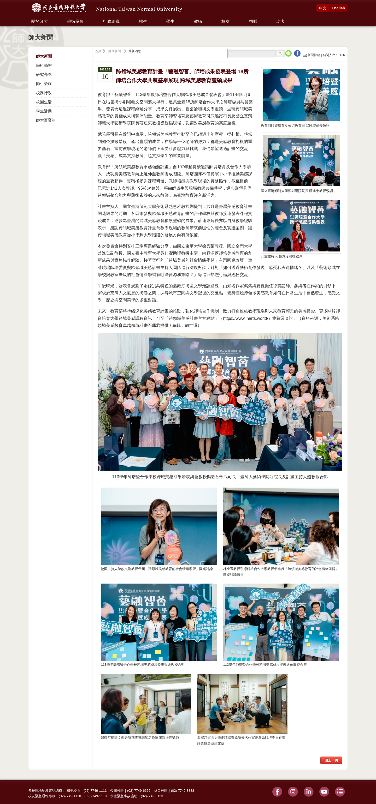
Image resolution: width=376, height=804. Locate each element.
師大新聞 (44, 56)
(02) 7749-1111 (95, 791)
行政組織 (111, 21)
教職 (198, 21)
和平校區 (73, 791)
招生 (143, 21)
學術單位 (75, 21)
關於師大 (39, 21)
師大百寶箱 (46, 120)
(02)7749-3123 (152, 796)
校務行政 (44, 93)
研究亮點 (44, 74)
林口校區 (161, 791)
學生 (170, 21)
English (338, 8)
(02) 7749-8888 (182, 791)
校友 (225, 21)
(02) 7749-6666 (138, 791)
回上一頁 (331, 760)
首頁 (98, 51)
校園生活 (44, 102)
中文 (322, 8)
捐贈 (253, 21)
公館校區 (117, 791)
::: (29, 18)
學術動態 (44, 65)
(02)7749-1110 (70, 796)
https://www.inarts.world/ (245, 318)
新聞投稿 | (313, 55)
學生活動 (44, 111)
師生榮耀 (44, 83)
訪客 (281, 21)
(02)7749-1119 (95, 796)
